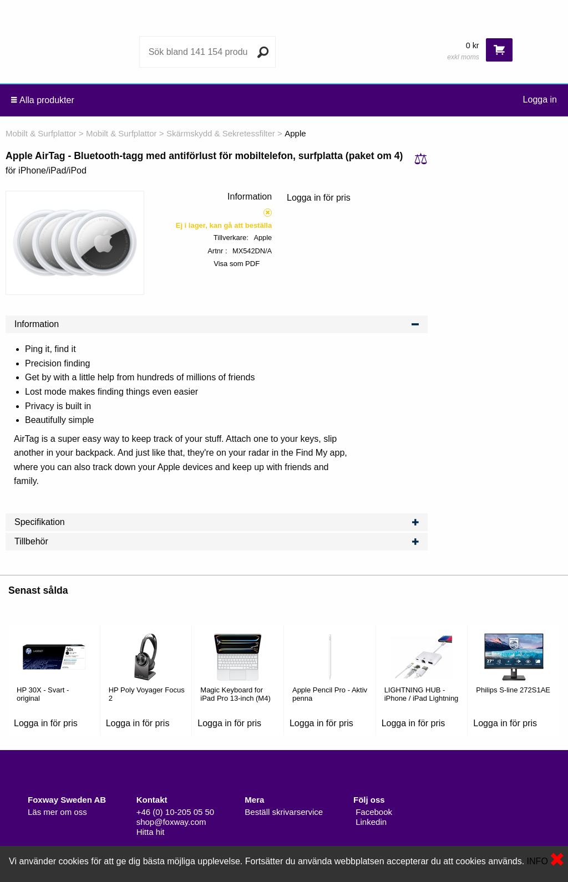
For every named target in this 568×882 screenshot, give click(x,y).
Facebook (372, 812)
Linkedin (370, 822)
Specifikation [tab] (216, 522)
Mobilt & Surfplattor (41, 133)
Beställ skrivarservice (284, 812)
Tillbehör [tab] (216, 542)
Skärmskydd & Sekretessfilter (220, 133)
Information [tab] (216, 324)
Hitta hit (150, 832)
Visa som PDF (237, 263)
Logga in (540, 99)
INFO (537, 861)
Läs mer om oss (57, 812)
